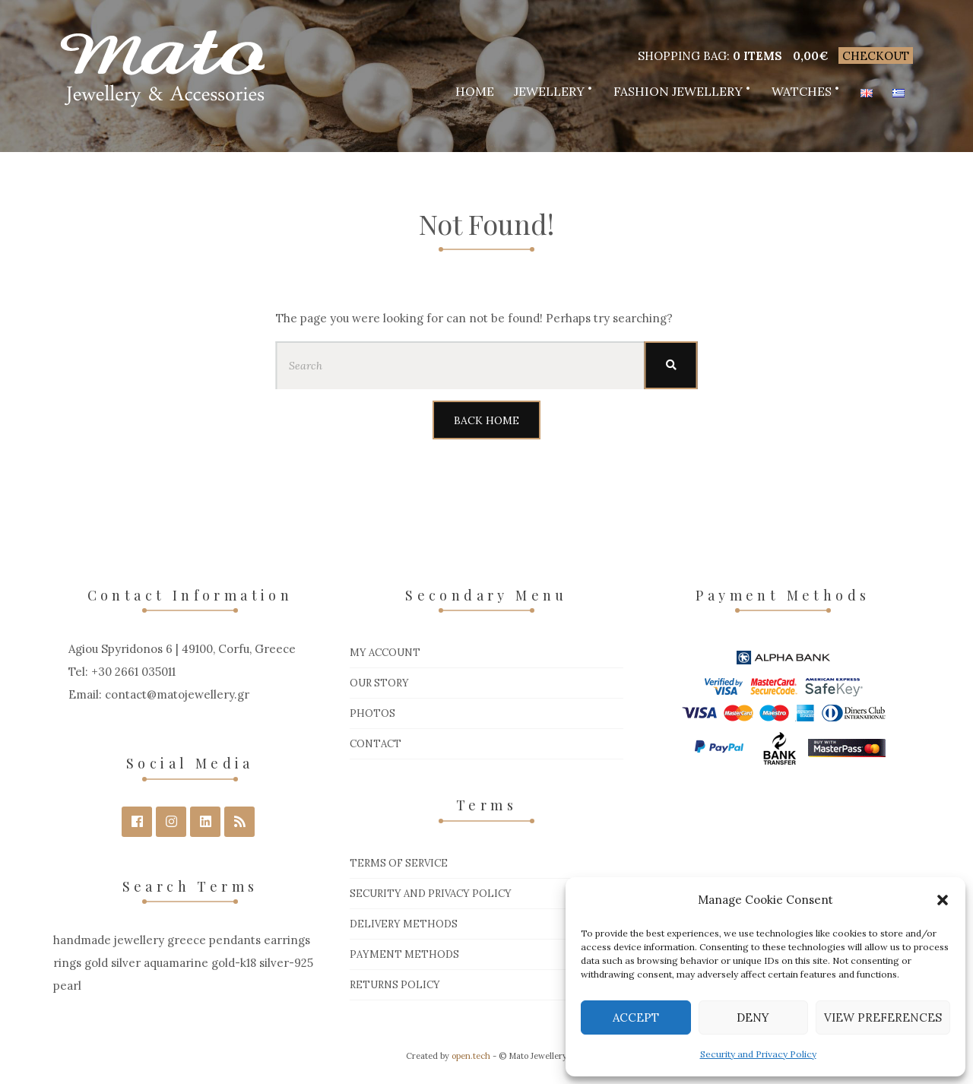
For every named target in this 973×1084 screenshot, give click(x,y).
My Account (385, 652)
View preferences (883, 1017)
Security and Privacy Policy (758, 1054)
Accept (636, 1017)
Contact (375, 743)
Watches (802, 91)
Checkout (875, 56)
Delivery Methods (404, 924)
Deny (753, 1017)
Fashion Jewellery (678, 91)
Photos (372, 713)
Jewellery (549, 91)
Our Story (379, 683)
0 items (757, 56)
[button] (942, 900)
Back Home (486, 420)
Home (474, 91)
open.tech (471, 1056)
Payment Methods (404, 954)
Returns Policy (395, 984)
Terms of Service (399, 863)
